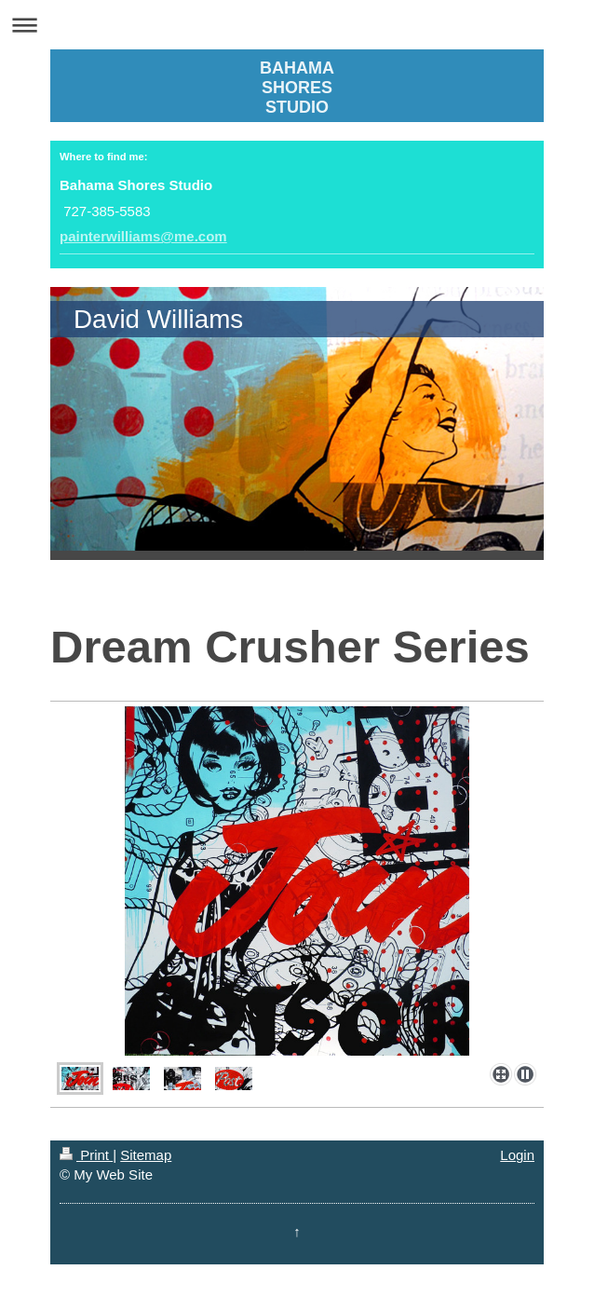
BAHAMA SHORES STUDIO (297, 87)
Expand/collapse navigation (297, 25)
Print (86, 1155)
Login (517, 1155)
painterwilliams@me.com (143, 236)
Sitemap (145, 1155)
